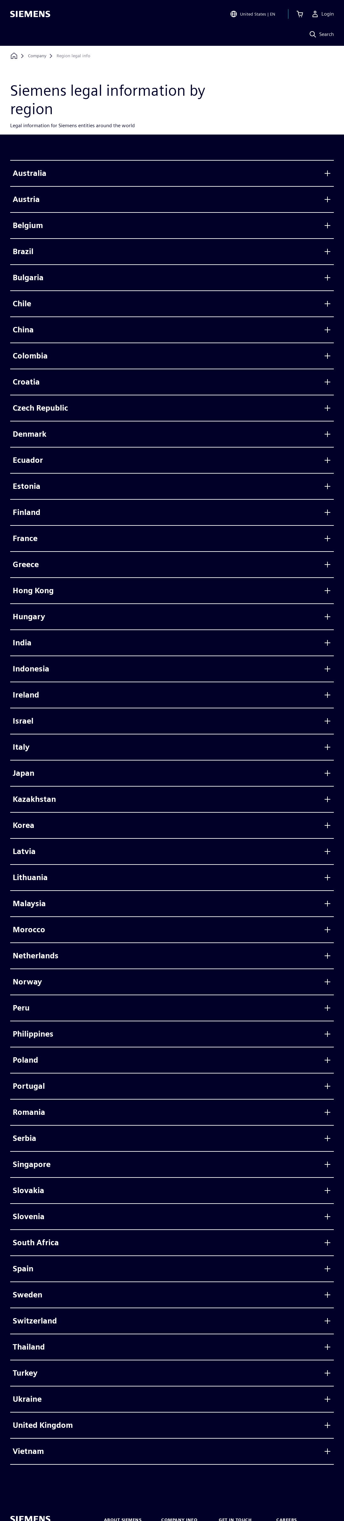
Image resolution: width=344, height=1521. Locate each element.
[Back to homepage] (14, 56)
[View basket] (299, 14)
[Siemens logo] (30, 14)
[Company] (37, 55)
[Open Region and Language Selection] (252, 14)
